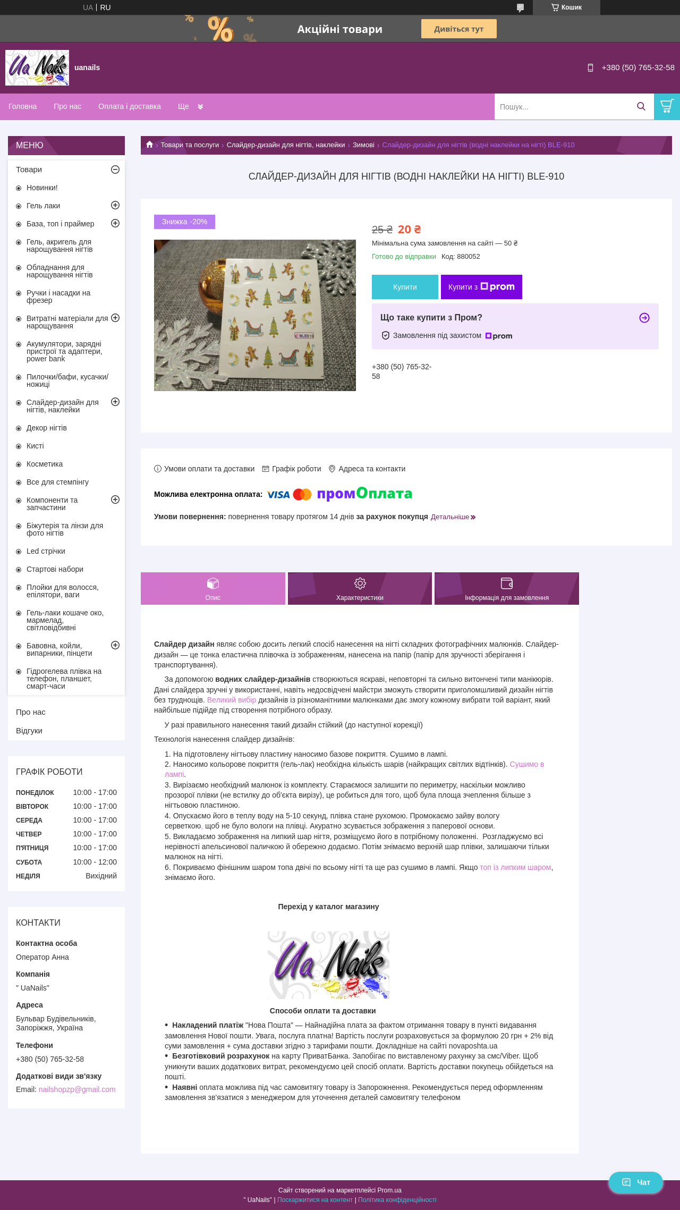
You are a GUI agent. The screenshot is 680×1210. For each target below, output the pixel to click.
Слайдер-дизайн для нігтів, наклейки (286, 145)
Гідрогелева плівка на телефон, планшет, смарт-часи (64, 678)
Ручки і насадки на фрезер (58, 296)
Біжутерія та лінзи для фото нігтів (65, 529)
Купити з (481, 287)
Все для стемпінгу (58, 482)
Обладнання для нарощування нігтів (60, 271)
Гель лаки (43, 205)
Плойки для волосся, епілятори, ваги (63, 591)
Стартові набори (55, 569)
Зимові (364, 145)
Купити (405, 287)
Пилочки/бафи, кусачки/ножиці (67, 380)
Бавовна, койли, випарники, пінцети (59, 649)
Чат (636, 1182)
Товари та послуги (189, 145)
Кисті (35, 446)
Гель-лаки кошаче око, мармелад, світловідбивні (65, 620)
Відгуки (29, 730)
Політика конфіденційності (397, 1200)
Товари (29, 169)
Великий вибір (231, 700)
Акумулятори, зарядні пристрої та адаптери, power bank (65, 351)
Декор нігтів (47, 428)
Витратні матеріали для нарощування (67, 322)
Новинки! (42, 187)
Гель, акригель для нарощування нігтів (60, 245)
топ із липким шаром (515, 867)
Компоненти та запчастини (52, 504)
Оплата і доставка (129, 106)
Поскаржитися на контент (315, 1200)
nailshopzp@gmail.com (77, 1089)
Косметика (45, 464)
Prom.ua (390, 1190)
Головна (22, 106)
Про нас (67, 106)
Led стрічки (46, 551)
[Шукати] (641, 107)
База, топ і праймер (60, 223)
